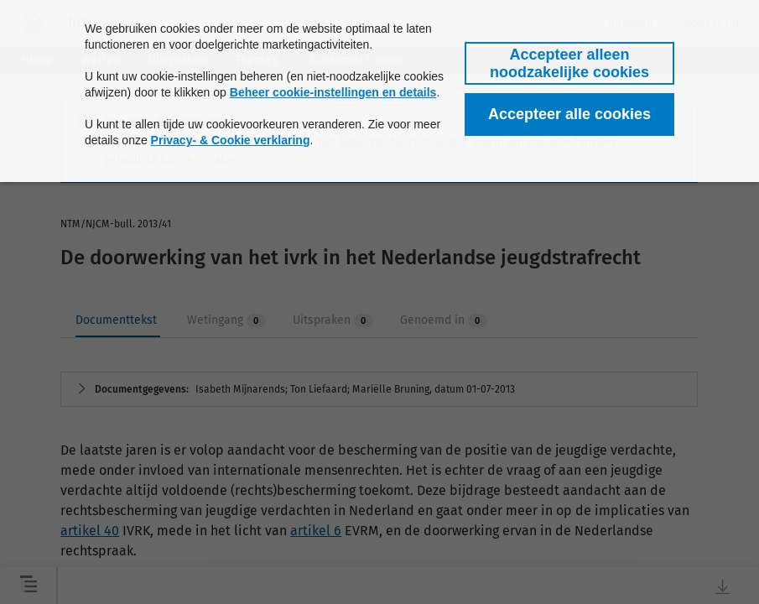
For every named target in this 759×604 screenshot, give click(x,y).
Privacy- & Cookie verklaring (230, 140)
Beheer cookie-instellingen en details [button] (333, 92)
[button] (569, 63)
